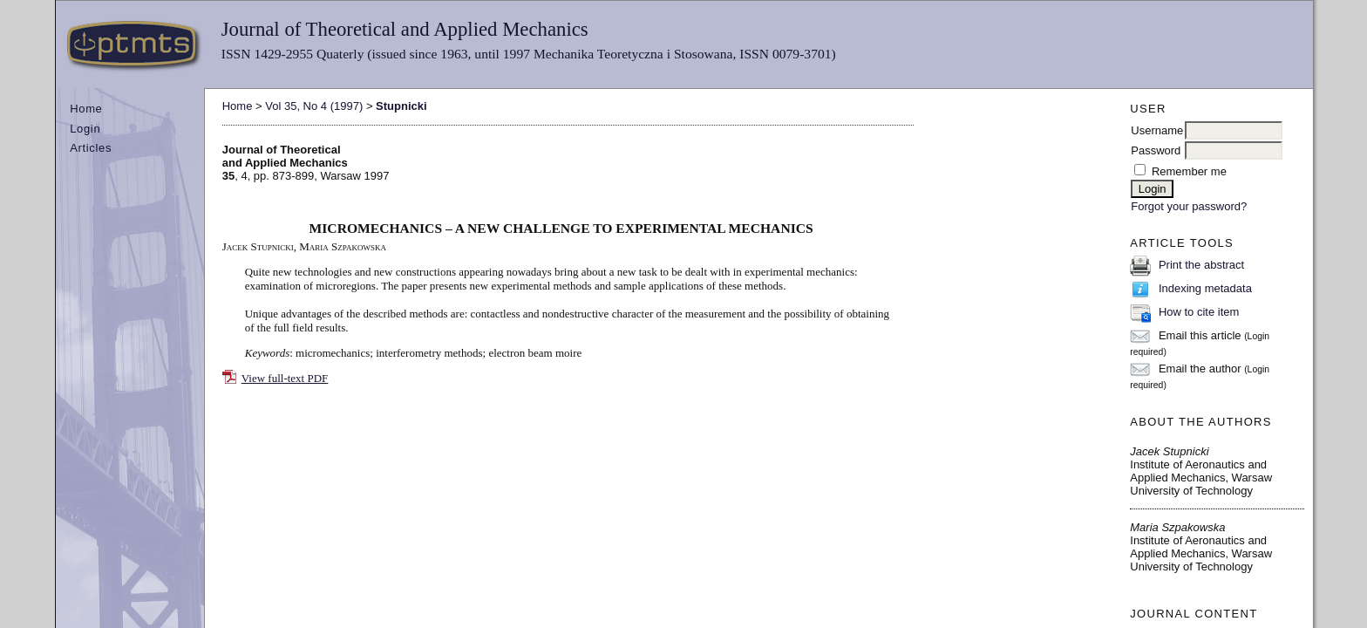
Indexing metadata (1205, 288)
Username (1157, 130)
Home (86, 108)
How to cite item (1199, 311)
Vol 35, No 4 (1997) (314, 106)
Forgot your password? (1189, 206)
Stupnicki (401, 106)
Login (85, 128)
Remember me (1189, 171)
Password (1155, 150)
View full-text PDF (285, 378)
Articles (91, 147)
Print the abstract (1201, 264)
